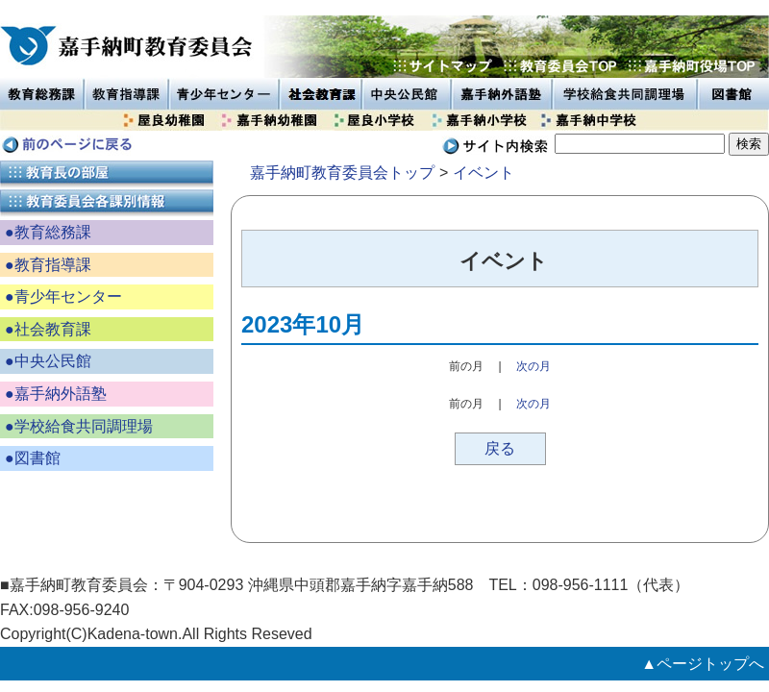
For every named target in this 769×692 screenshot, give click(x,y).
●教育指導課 (48, 265)
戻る (499, 448)
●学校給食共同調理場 (79, 426)
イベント (483, 172)
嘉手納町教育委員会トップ (342, 172)
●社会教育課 (48, 329)
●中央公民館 (48, 361)
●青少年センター (63, 296)
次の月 (533, 366)
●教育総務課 (48, 232)
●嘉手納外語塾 (56, 393)
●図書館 (33, 458)
